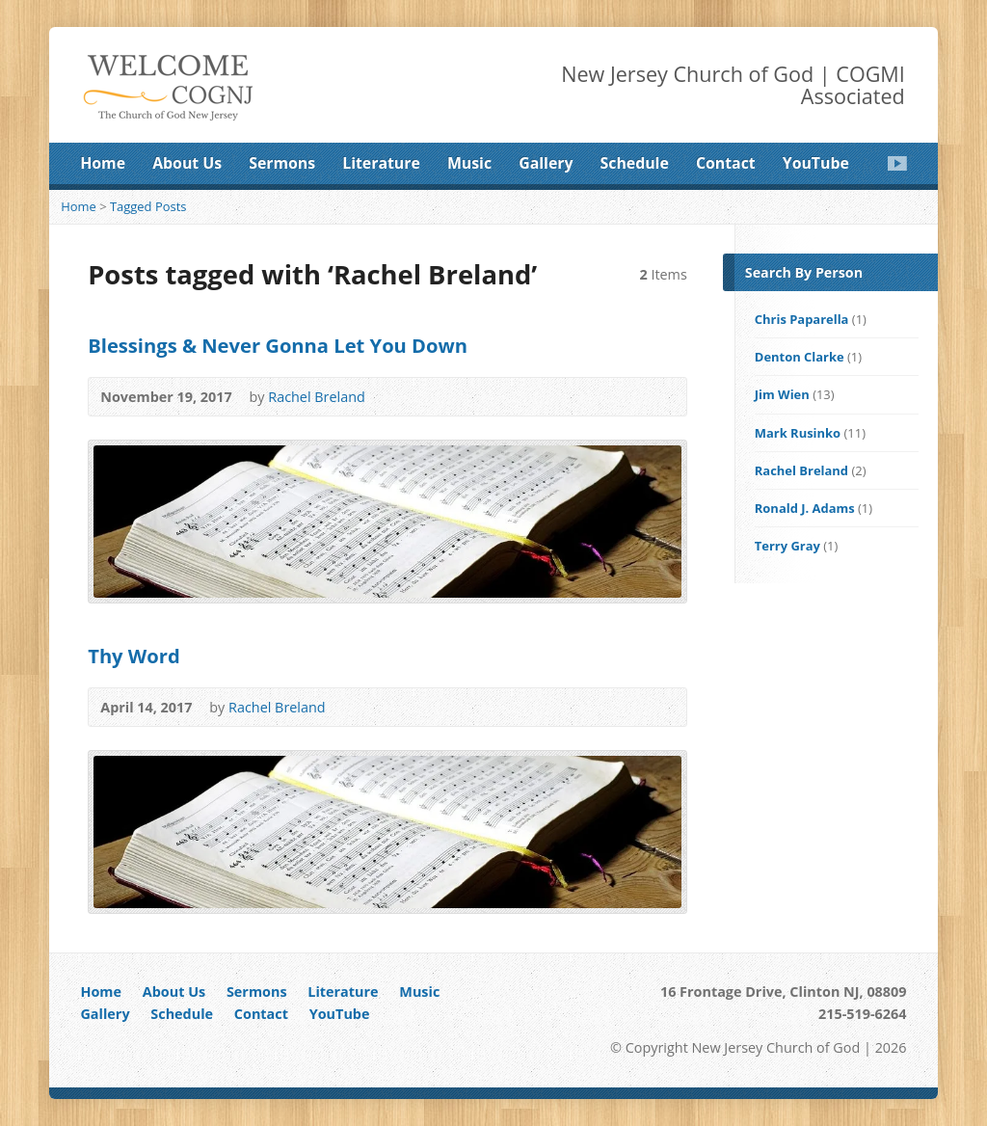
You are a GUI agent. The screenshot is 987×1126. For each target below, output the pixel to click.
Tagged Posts (148, 206)
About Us (187, 163)
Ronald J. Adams (805, 508)
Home (102, 163)
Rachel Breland (316, 397)
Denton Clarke (799, 356)
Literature (381, 163)
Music (469, 163)
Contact (726, 163)
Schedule (634, 163)
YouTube (816, 163)
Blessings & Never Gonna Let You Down (277, 345)
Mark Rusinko (797, 433)
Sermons (282, 163)
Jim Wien (782, 394)
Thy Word (134, 655)
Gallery (546, 163)
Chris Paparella (802, 319)
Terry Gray (787, 545)
